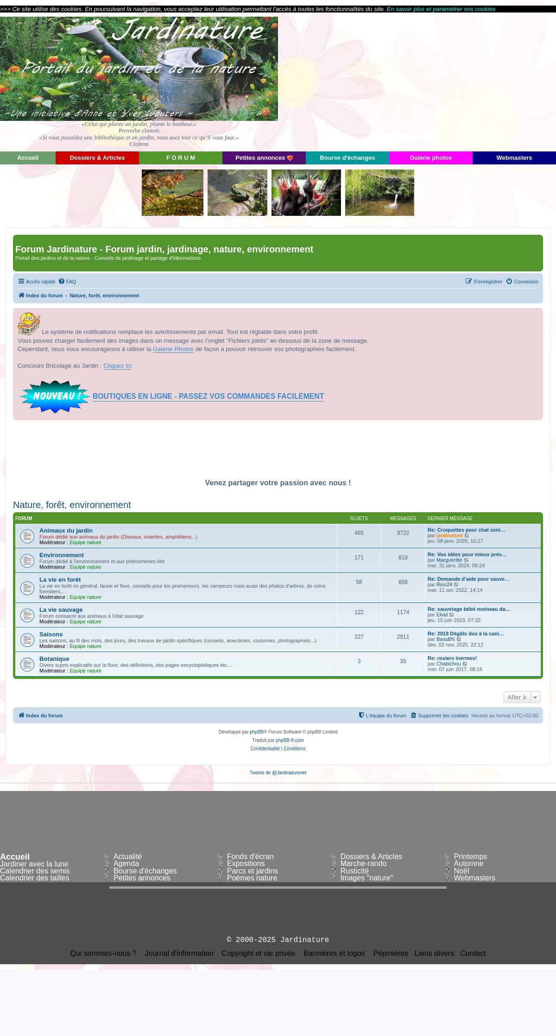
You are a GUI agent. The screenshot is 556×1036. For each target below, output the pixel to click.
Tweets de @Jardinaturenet (278, 772)
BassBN (445, 639)
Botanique (54, 658)
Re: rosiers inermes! (452, 658)
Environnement (61, 555)
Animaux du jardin (66, 530)
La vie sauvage (61, 609)
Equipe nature (85, 542)
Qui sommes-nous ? (103, 953)
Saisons (51, 634)
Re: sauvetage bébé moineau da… (469, 609)
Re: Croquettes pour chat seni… (466, 530)
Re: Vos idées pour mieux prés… (467, 554)
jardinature (449, 535)
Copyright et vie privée (258, 953)
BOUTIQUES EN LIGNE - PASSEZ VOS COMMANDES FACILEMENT (208, 396)
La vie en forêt (60, 579)
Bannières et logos (334, 953)
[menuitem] (67, 281)
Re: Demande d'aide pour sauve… (469, 579)
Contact (473, 953)
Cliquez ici (118, 365)
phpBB (257, 732)
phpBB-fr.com (290, 740)
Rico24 (444, 584)
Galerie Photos (173, 348)
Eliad (442, 614)
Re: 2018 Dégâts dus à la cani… (466, 633)
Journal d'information (179, 953)
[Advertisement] (472, 81)
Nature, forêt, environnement (72, 505)
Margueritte (449, 560)
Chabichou (448, 663)
